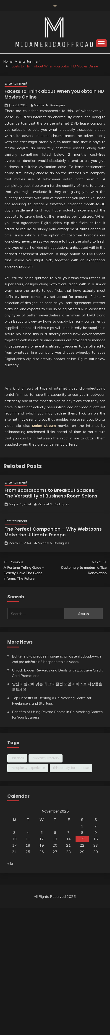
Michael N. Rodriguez (49, 105)
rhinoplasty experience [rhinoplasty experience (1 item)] (28, 768)
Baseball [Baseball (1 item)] (17, 758)
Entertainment (16, 83)
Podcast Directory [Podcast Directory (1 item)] (45, 758)
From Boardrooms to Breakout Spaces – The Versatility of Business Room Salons (52, 493)
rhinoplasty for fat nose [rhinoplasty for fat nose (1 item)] (71, 768)
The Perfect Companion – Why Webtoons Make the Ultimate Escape (53, 532)
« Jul (10, 863)
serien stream (44, 425)
